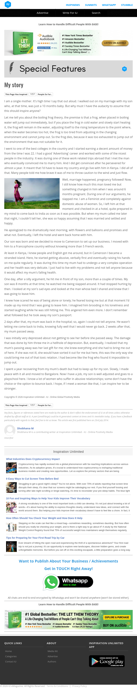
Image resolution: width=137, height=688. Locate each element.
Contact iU (10, 661)
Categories (11, 656)
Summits (91, 5)
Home (8, 651)
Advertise (42, 13)
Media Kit (53, 651)
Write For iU (70, 13)
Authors (52, 661)
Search (96, 13)
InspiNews (73, 5)
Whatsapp (109, 5)
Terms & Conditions (57, 686)
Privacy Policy (79, 686)
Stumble (127, 5)
